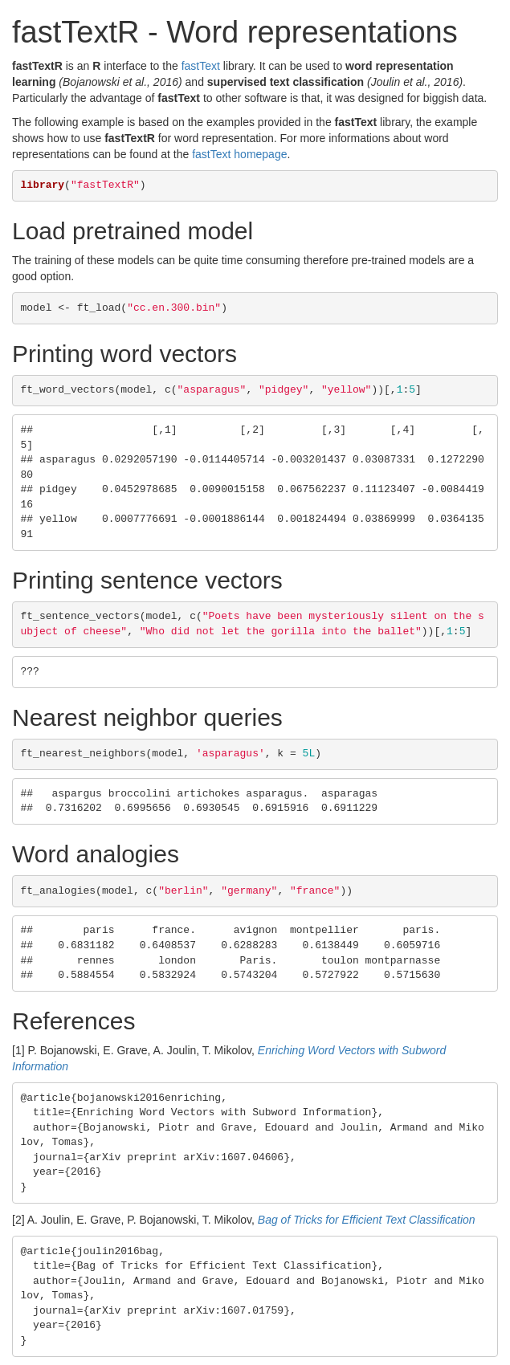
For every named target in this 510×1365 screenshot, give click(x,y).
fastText (201, 65)
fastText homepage (239, 154)
